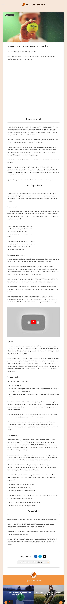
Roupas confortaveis (20, 374)
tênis (44, 109)
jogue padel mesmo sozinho (24, 424)
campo (40, 435)
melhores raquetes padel (39, 407)
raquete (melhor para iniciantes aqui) (33, 112)
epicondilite (28, 384)
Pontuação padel (41, 282)
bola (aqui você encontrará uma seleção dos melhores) (32, 176)
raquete (19, 365)
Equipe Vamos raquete (34, 560)
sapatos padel (25, 368)
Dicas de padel (9, 15)
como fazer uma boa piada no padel (40, 348)
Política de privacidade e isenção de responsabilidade (39, 599)
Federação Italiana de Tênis (21, 152)
